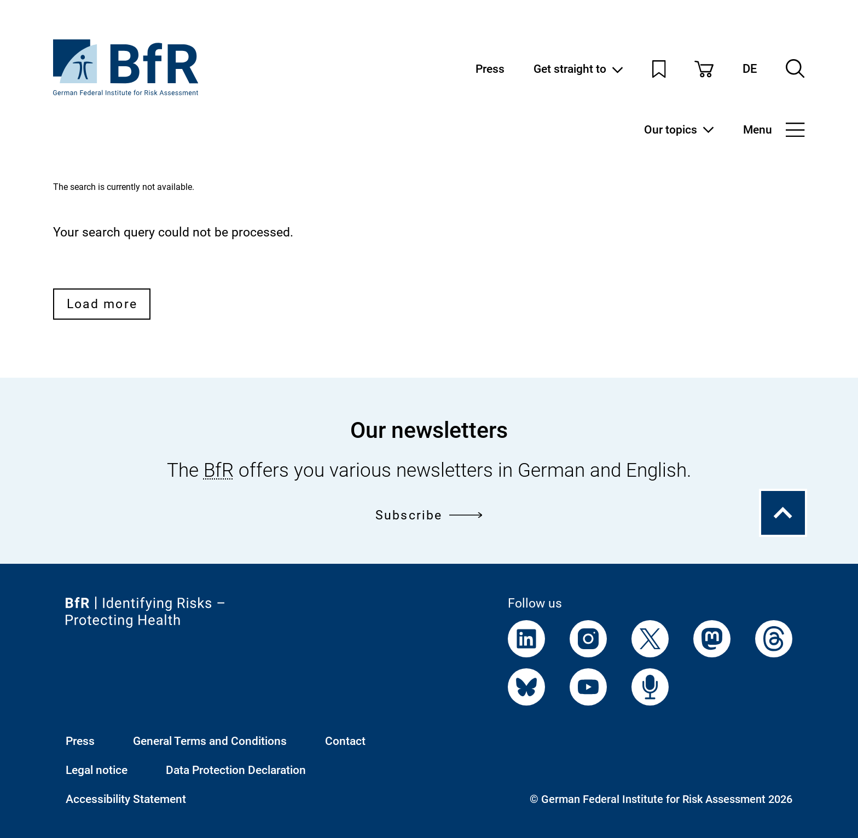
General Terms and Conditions (210, 741)
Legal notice (96, 770)
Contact (345, 741)
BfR (219, 470)
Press (490, 68)
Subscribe (429, 515)
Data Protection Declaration (236, 770)
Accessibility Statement (126, 799)
